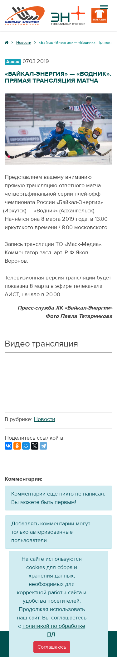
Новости (44, 419)
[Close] (51, 647)
